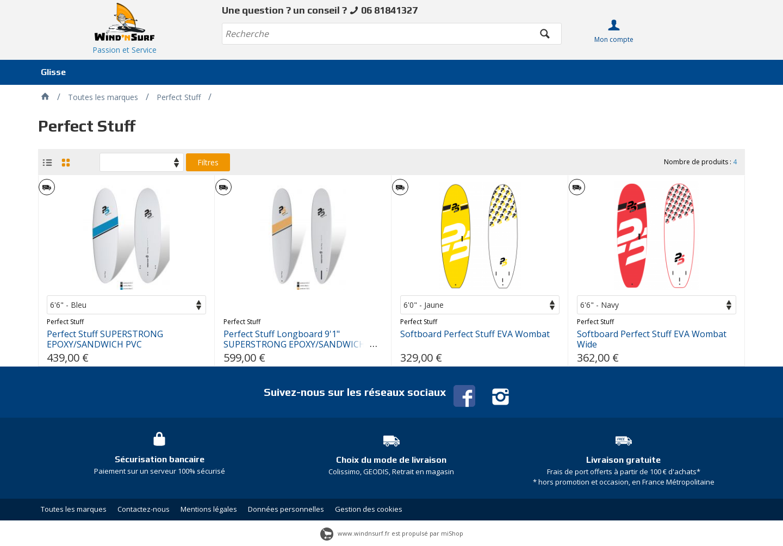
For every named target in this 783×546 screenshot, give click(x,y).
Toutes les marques (74, 509)
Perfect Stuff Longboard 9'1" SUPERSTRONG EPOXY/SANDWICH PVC (294, 344)
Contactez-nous (143, 509)
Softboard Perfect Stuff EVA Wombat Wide (651, 339)
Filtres (208, 162)
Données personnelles (286, 509)
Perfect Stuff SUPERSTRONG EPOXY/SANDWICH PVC (105, 339)
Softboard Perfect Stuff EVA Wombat (475, 334)
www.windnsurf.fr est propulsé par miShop (391, 533)
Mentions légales (209, 509)
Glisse (53, 72)
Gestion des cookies (368, 509)
